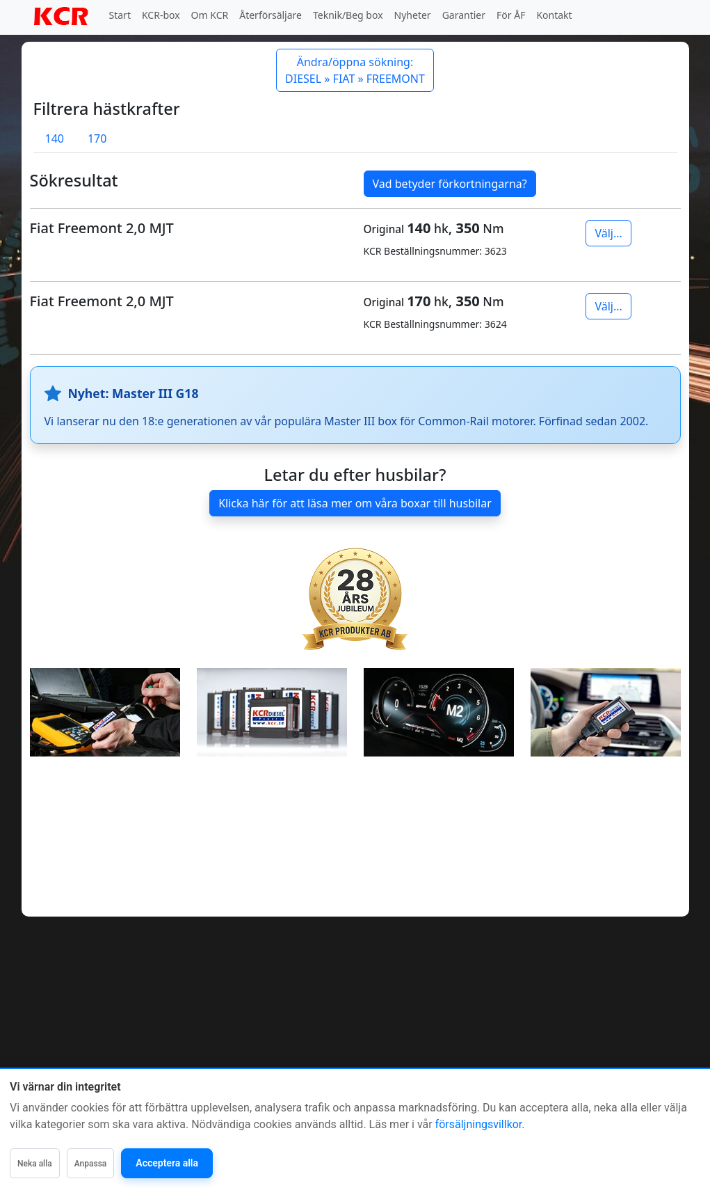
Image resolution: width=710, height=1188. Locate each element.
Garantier (463, 15)
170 (97, 138)
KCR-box (161, 15)
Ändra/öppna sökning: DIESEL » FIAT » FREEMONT (355, 70)
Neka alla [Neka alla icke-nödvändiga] (34, 1164)
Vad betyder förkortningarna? (450, 183)
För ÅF (511, 15)
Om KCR (210, 15)
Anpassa (90, 1164)
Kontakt (554, 15)
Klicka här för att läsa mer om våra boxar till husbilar (355, 503)
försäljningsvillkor (478, 1124)
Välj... (608, 233)
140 (54, 138)
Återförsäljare (270, 15)
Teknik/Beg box (348, 15)
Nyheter (412, 15)
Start (120, 15)
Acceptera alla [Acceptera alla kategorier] (167, 1163)
